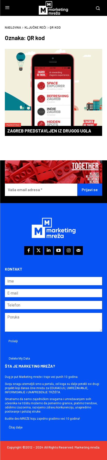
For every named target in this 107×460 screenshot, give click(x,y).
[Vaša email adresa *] (41, 190)
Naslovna (13, 27)
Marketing (12, 124)
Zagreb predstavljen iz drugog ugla (49, 130)
